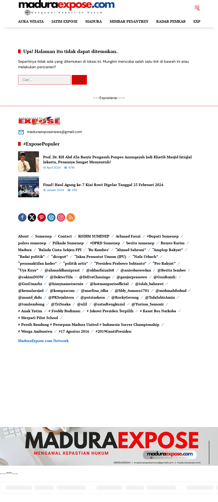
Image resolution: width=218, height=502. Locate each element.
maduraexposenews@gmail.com (54, 131)
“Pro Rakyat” (164, 263)
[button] (197, 8)
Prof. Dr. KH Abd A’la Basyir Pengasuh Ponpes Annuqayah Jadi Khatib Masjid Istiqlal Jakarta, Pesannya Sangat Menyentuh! (117, 159)
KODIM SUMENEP (93, 236)
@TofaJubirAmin (160, 297)
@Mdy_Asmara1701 (132, 290)
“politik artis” (75, 263)
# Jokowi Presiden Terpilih (110, 310)
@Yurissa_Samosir (147, 304)
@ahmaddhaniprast (62, 270)
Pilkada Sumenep (68, 242)
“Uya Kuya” (28, 270)
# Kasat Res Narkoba (158, 310)
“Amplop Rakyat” (167, 249)
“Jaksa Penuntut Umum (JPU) (100, 256)
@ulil (82, 304)
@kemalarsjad (30, 290)
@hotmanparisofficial (109, 283)
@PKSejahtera (61, 297)
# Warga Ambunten (35, 331)
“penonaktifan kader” (37, 263)
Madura (25, 249)
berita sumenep (140, 242)
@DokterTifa (61, 276)
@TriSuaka (61, 304)
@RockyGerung (125, 297)
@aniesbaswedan (135, 270)
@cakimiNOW (30, 276)
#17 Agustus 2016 (74, 331)
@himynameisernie (65, 283)
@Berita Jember (171, 270)
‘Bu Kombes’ (98, 249)
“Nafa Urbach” (145, 256)
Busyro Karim (173, 242)
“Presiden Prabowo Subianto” (120, 263)
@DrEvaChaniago (94, 276)
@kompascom (62, 290)
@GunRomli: (165, 276)
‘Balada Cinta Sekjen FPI (59, 249)
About (23, 236)
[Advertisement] (109, 390)
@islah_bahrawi (149, 283)
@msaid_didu (30, 297)
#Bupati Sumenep (163, 236)
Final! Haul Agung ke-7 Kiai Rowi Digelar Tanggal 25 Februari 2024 (103, 184)
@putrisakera (92, 297)
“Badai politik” (31, 256)
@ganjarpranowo (131, 276)
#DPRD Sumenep (105, 242)
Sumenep (43, 236)
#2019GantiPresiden (113, 331)
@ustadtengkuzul (109, 304)
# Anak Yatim (30, 310)
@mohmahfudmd (170, 290)
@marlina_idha (94, 290)
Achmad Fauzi (128, 236)
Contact (65, 236)
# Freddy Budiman (64, 310)
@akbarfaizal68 (100, 270)
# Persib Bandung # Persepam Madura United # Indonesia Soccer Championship (88, 324)
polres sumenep (32, 242)
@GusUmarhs (30, 283)
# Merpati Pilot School (38, 317)
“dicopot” (59, 256)
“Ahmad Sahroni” (130, 249)
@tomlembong (31, 304)
